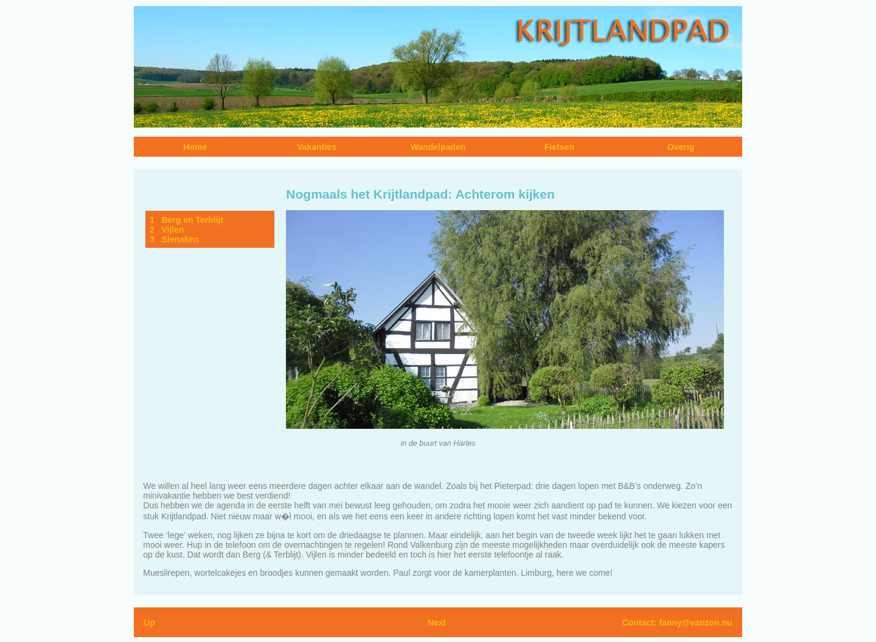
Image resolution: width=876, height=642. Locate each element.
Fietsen (559, 147)
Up (149, 622)
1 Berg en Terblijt (186, 220)
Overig (680, 147)
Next (437, 622)
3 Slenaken (174, 239)
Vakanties (316, 147)
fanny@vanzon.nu (695, 622)
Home (195, 147)
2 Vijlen (167, 229)
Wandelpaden (438, 147)
